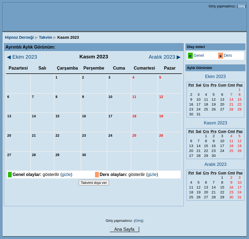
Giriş (241, 6)
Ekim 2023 (22, 57)
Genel (199, 55)
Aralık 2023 (165, 57)
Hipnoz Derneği (19, 37)
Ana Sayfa (124, 229)
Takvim (45, 37)
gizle (66, 174)
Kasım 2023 (215, 123)
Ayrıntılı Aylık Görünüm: (30, 47)
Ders (228, 55)
